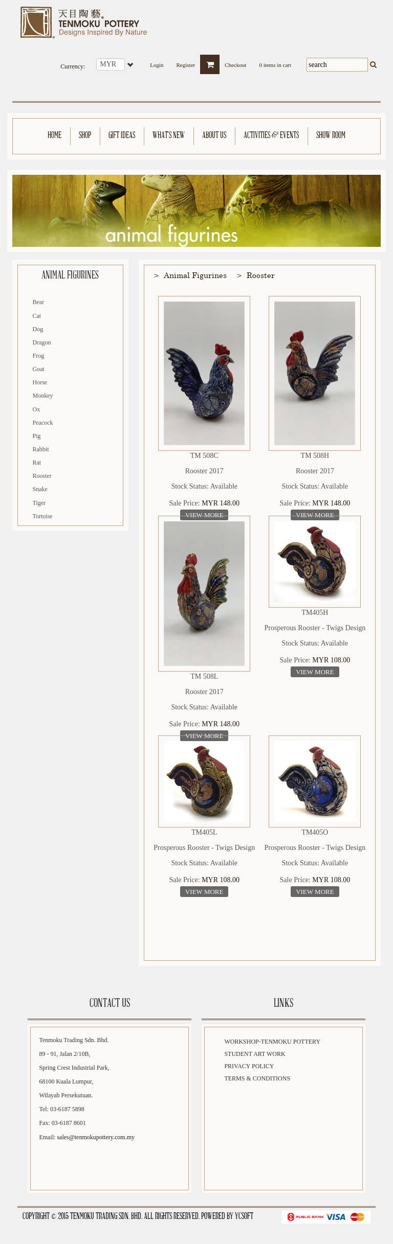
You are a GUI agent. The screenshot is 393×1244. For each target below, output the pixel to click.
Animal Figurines (195, 275)
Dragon (42, 342)
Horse (40, 382)
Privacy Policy (249, 1066)
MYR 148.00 (220, 503)
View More (204, 515)
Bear (39, 302)
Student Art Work (254, 1053)
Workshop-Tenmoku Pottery (272, 1041)
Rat (37, 462)
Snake (40, 489)
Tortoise (43, 516)
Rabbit (41, 449)
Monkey (43, 395)
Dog (38, 329)
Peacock (43, 422)
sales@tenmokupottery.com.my (96, 1137)
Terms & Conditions (257, 1078)
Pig (37, 436)
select (131, 64)
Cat (37, 315)
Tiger (39, 502)
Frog (39, 355)
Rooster (42, 475)
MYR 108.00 (331, 660)
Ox (36, 409)
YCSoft (244, 1217)
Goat (39, 369)
